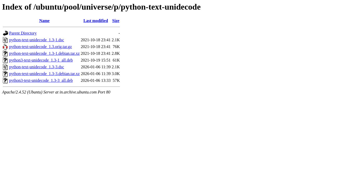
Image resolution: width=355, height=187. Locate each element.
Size (115, 20)
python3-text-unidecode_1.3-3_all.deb (41, 80)
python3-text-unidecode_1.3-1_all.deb (41, 60)
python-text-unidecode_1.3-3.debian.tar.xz (44, 73)
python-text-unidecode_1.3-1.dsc (36, 40)
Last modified (95, 20)
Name (44, 20)
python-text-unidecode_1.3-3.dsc (36, 67)
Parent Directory (23, 33)
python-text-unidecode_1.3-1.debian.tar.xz (44, 53)
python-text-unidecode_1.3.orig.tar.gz (40, 46)
